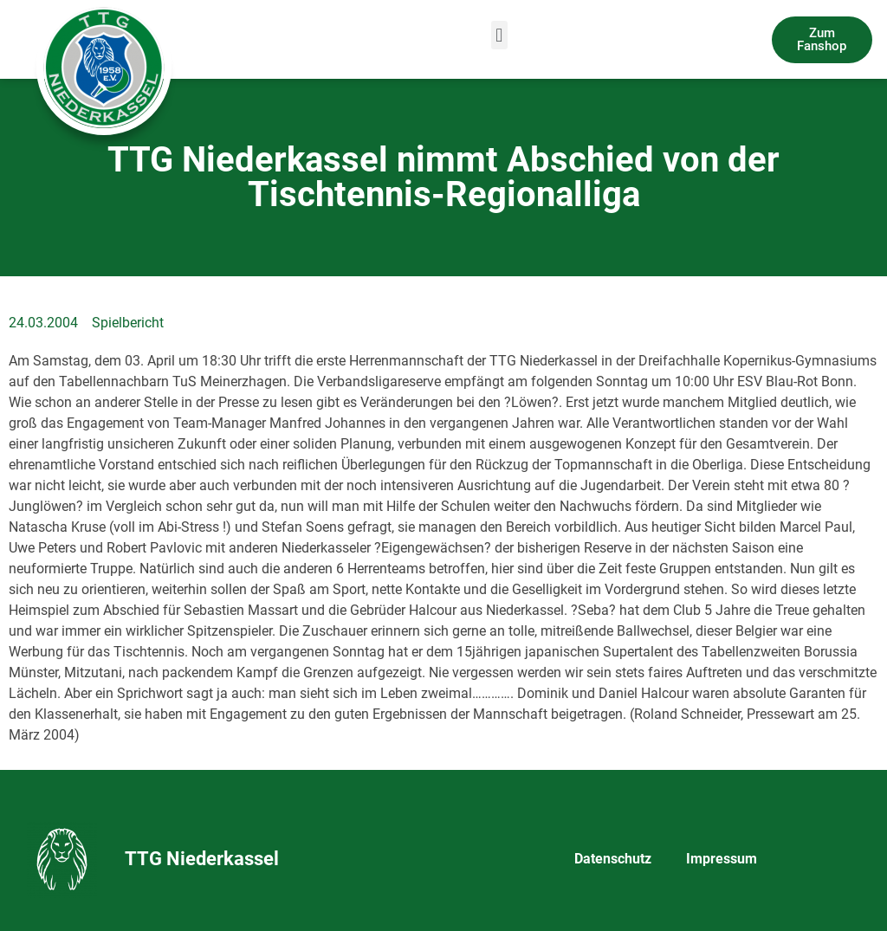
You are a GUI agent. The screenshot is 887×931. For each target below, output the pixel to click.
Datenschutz (612, 858)
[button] (499, 35)
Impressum (721, 858)
